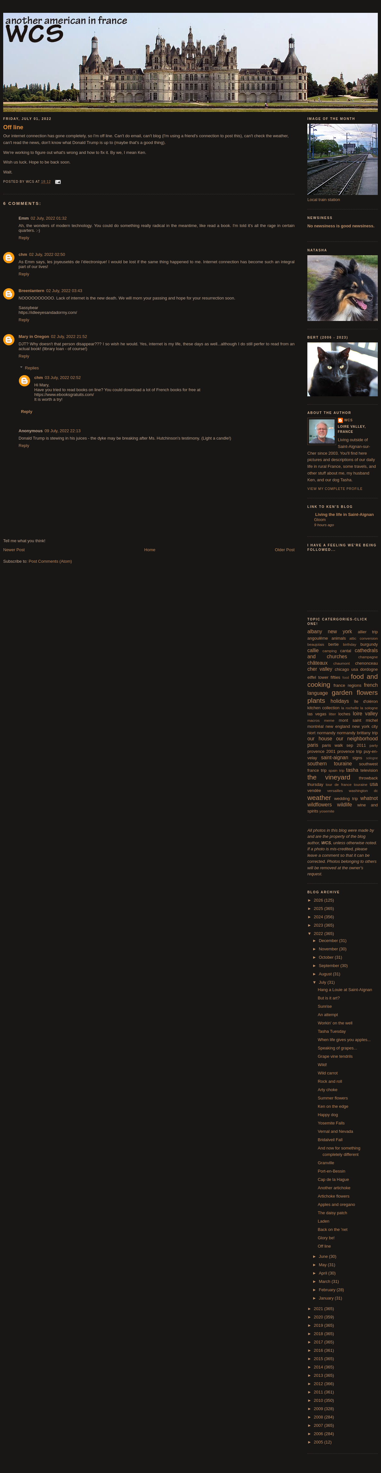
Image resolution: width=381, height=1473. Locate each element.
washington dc (363, 790)
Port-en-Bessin (331, 1171)
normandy (326, 732)
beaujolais (315, 644)
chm (23, 254)
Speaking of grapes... (337, 1048)
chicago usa (346, 669)
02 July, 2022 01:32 (49, 218)
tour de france (339, 784)
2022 (319, 933)
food (346, 677)
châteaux (317, 663)
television (369, 770)
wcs (348, 420)
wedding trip (346, 798)
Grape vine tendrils (335, 1056)
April (323, 1273)
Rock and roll (330, 1081)
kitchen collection (323, 707)
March (325, 1281)
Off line (13, 127)
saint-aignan (334, 757)
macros (313, 720)
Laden (323, 1221)
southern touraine (329, 763)
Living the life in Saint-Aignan (344, 514)
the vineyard (328, 777)
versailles (335, 790)
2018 (319, 1333)
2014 (319, 1367)
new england (338, 726)
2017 (319, 1342)
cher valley (319, 669)
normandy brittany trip (357, 732)
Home (150, 549)
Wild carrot (327, 1073)
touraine (360, 784)
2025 (319, 908)
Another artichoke (334, 1187)
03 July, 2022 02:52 (63, 377)
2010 (319, 1400)
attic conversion (363, 638)
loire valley (365, 713)
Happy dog (328, 1114)
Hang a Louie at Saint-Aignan (345, 989)
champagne (368, 657)
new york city (365, 726)
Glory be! (326, 1237)
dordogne (369, 669)
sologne (372, 758)
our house (319, 738)
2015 (319, 1358)
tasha (352, 770)
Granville (326, 1162)
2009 (319, 1408)
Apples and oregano (336, 1204)
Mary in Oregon (34, 336)
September (329, 965)
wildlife (344, 804)
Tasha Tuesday (331, 1031)
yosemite (327, 811)
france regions (347, 685)
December (329, 940)
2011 (319, 1392)
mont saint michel (358, 720)
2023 (319, 925)
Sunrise (325, 1006)
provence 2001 (321, 751)
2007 (319, 1425)
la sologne (369, 708)
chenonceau (366, 663)
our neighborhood (357, 738)
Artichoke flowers (333, 1196)
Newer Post (14, 549)
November (329, 949)
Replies (32, 367)
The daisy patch (332, 1212)
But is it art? (329, 998)
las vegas (316, 713)
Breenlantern (31, 290)
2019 (319, 1325)
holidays (340, 701)
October (327, 957)
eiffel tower (317, 677)
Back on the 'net (332, 1229)
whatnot (369, 798)
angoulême (317, 638)
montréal (315, 726)
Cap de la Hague (333, 1179)
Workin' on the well (335, 1023)
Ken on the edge (333, 1106)
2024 (319, 916)
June (324, 1256)
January (327, 1298)
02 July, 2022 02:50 (47, 254)
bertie (333, 644)
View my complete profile (335, 489)
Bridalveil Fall (330, 1139)
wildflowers (319, 804)
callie (313, 650)
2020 (319, 1317)
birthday (349, 644)
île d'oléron (366, 701)
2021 (319, 1308)
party (373, 745)
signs (357, 757)
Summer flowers (333, 1098)
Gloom (320, 520)
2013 (319, 1375)
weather (319, 797)
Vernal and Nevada (335, 1131)
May (323, 1264)
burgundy (369, 644)
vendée (314, 790)
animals (338, 638)
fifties (335, 677)
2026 (319, 900)
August (326, 974)
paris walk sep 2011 (344, 745)
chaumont (341, 663)
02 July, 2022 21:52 (69, 336)
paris (312, 745)
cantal (345, 650)
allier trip (368, 631)
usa (374, 784)
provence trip (349, 751)
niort (311, 732)
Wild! (322, 1064)
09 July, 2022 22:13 (63, 430)
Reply (24, 237)
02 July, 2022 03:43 (64, 290)
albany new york (329, 631)
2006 (319, 1433)
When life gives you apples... (344, 1039)
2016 (319, 1350)
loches (344, 713)
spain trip (336, 770)
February (328, 1289)
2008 (319, 1417)
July (323, 982)
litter (332, 714)
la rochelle (350, 708)
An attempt (328, 1014)
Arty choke (327, 1089)
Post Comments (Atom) (50, 561)
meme (329, 720)
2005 (319, 1442)
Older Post (285, 549)
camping (329, 651)
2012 (319, 1383)
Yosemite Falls (331, 1123)
